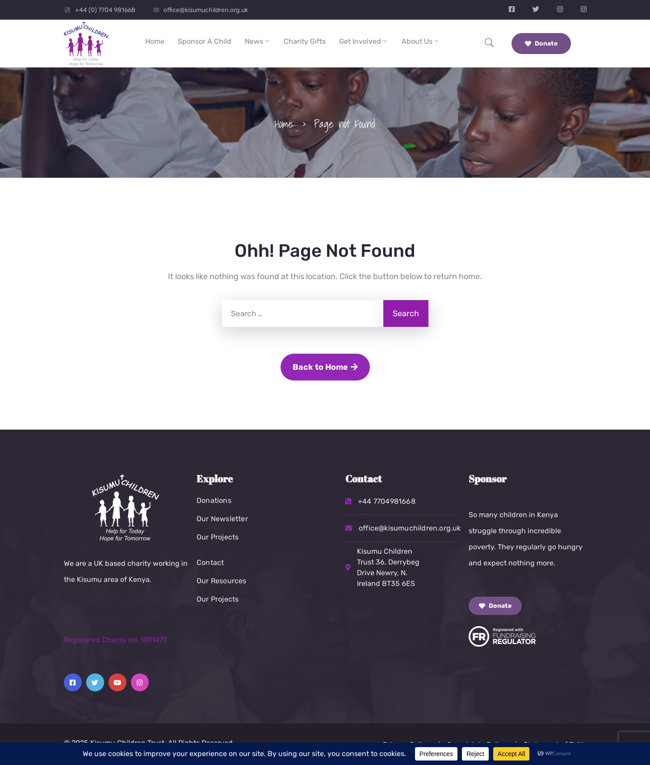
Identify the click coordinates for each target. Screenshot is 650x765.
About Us (421, 41)
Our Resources (222, 581)
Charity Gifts (305, 41)
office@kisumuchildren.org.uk (206, 10)
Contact (210, 562)
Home (154, 41)
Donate (541, 43)
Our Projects (218, 537)
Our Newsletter (222, 518)
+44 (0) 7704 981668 (105, 10)
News (257, 41)
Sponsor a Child (204, 41)
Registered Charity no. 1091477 (115, 639)
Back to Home (325, 367)
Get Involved (363, 41)
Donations (214, 500)
